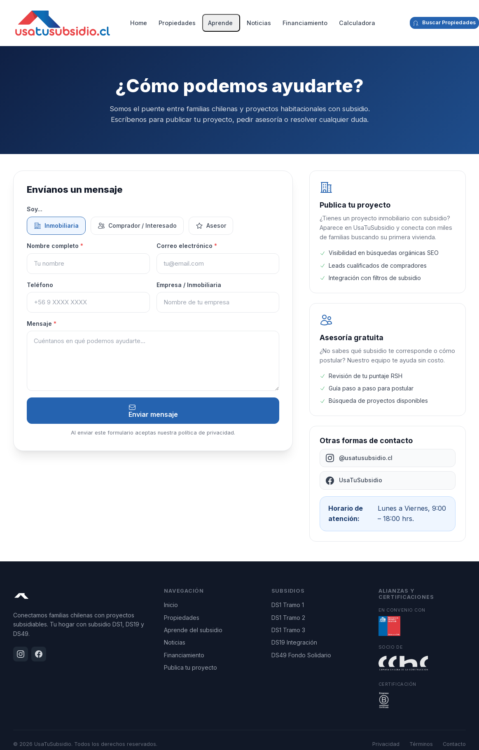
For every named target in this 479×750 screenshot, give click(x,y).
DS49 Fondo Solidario (301, 655)
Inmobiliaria (56, 225)
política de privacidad (206, 433)
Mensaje (41, 323)
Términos (421, 744)
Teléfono (40, 284)
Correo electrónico (187, 245)
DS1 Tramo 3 (288, 629)
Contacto (454, 744)
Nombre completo (55, 245)
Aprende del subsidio (193, 629)
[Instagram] (395, 23)
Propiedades (177, 22)
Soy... (34, 209)
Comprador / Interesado (137, 225)
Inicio (171, 604)
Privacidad (386, 744)
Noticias (259, 22)
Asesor (211, 225)
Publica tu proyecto (190, 667)
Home (138, 22)
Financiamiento (305, 22)
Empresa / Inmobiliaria (189, 284)
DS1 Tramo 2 (288, 617)
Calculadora (357, 22)
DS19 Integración (294, 642)
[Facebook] (402, 23)
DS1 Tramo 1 (287, 604)
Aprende (220, 22)
